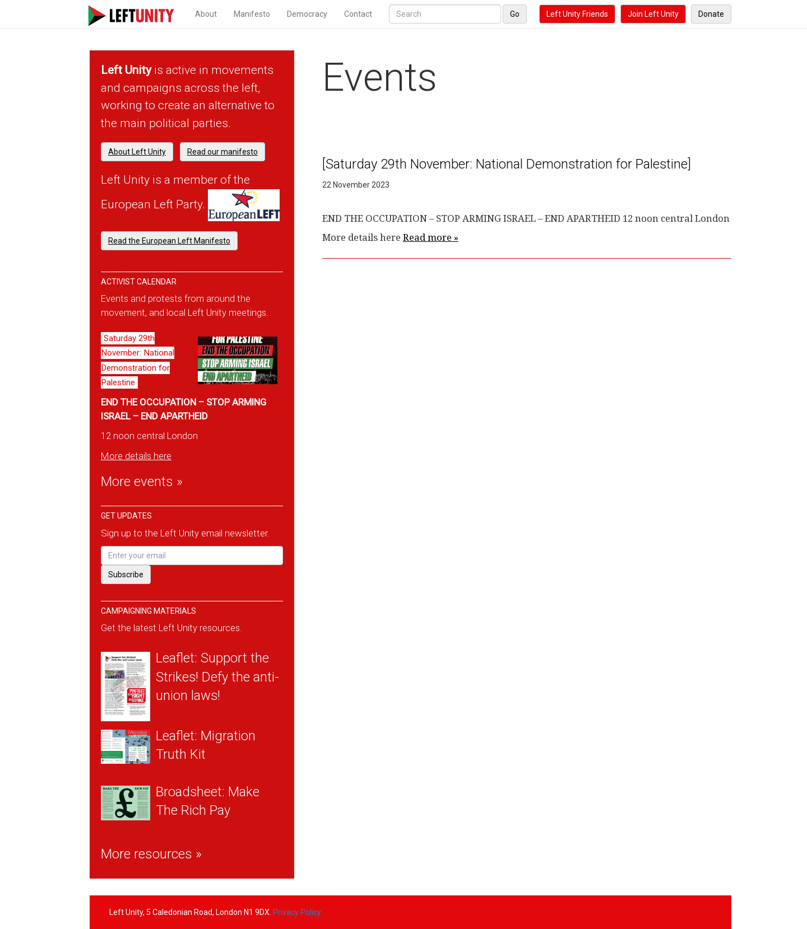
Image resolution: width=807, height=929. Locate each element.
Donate (711, 14)
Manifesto (252, 14)
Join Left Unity (653, 14)
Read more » (430, 237)
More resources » (151, 854)
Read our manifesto (222, 151)
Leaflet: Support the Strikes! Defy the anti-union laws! (217, 676)
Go (515, 14)
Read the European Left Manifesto (169, 240)
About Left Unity (137, 151)
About (206, 14)
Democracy (307, 14)
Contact (358, 14)
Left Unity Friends (577, 14)
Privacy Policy (297, 912)
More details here (136, 455)
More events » (142, 481)
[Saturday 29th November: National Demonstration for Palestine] (506, 164)
